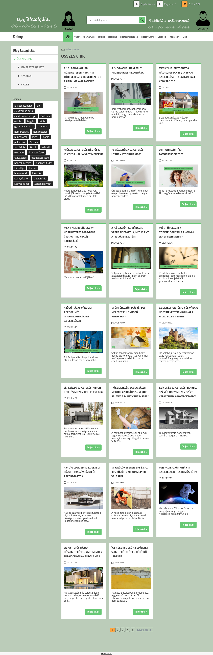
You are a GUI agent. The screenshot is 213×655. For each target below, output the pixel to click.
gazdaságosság (40, 158)
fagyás (31, 121)
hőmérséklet (21, 132)
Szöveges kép (22, 184)
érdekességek (36, 152)
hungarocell (21, 137)
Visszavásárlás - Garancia (153, 36)
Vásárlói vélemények (84, 36)
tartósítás (19, 147)
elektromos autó (23, 111)
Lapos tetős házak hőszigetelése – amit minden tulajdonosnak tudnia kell (83, 552)
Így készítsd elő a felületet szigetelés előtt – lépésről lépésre (129, 552)
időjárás (36, 173)
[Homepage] (69, 36)
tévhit (33, 147)
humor (32, 168)
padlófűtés (40, 178)
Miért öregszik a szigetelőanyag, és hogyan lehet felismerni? (177, 232)
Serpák (34, 142)
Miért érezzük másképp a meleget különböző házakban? (128, 312)
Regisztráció (170, 4)
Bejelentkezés (147, 4)
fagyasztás (20, 158)
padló (46, 137)
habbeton (43, 126)
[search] (142, 20)
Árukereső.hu (106, 654)
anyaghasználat (23, 106)
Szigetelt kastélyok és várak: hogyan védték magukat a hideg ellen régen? (178, 312)
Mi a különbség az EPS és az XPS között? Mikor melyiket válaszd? (129, 471)
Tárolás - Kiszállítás (107, 36)
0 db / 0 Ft (194, 4)
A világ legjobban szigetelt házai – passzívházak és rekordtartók (82, 471)
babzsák (46, 147)
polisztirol (19, 142)
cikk (39, 106)
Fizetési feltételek (129, 36)
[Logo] (34, 20)
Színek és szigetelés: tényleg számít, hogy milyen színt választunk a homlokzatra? (178, 392)
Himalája (19, 168)
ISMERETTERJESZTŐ (32, 67)
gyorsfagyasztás (23, 126)
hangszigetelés (22, 163)
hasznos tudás (44, 163)
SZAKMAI (26, 76)
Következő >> (144, 630)
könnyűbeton (21, 178)
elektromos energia (25, 116)
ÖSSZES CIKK (24, 59)
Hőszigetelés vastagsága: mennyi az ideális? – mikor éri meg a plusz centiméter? (130, 392)
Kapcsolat (174, 36)
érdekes (45, 116)
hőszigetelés (40, 132)
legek (35, 137)
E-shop (18, 36)
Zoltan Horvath (42, 184)
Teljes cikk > (93, 131)
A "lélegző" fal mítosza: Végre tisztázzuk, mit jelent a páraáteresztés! (130, 232)
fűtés (42, 121)
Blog (185, 36)
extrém (18, 121)
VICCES (25, 84)
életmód (19, 152)
